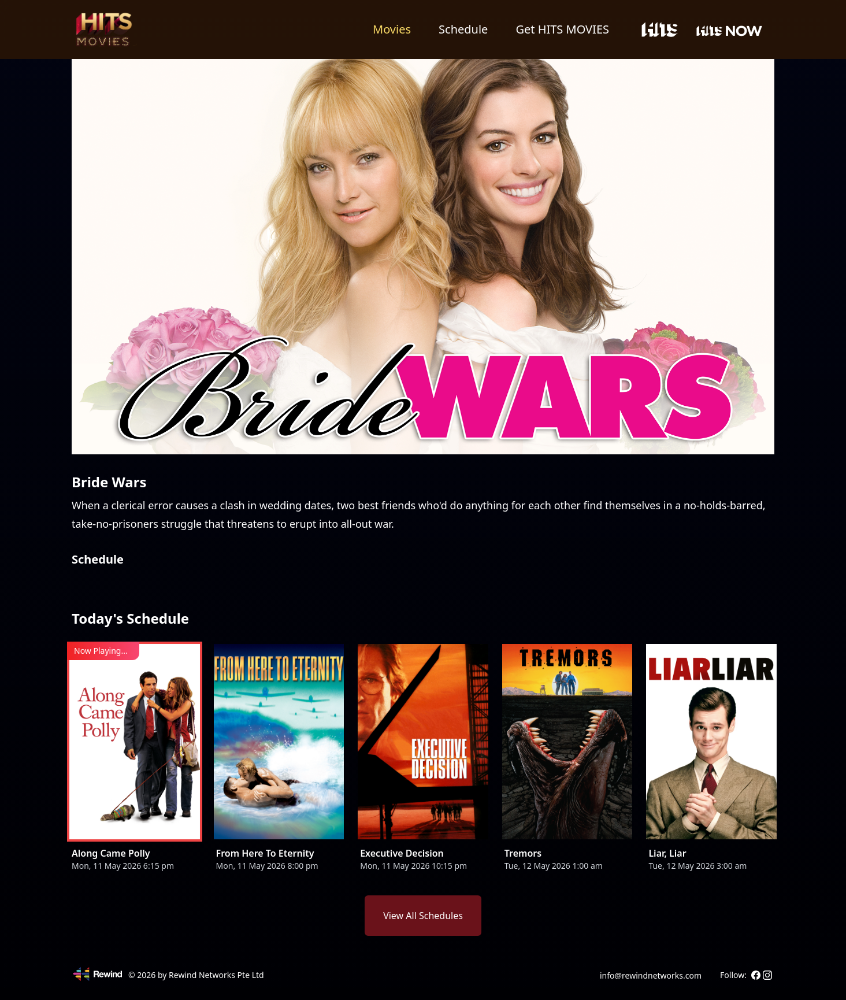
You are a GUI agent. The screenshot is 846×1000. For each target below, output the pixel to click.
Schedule (463, 29)
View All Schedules (423, 915)
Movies (392, 29)
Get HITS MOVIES (562, 29)
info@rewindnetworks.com (651, 975)
